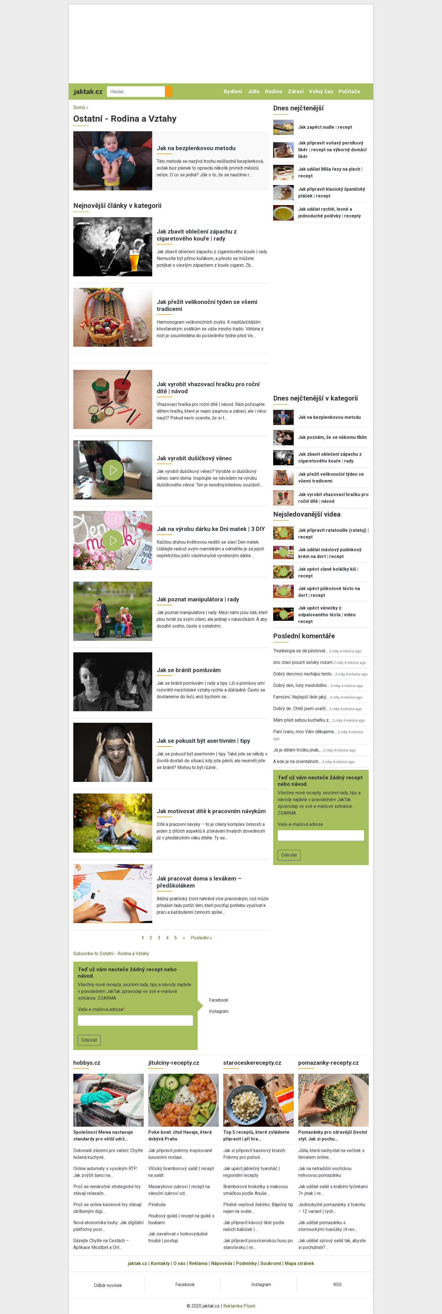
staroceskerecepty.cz (252, 1062)
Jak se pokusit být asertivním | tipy (203, 740)
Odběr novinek (108, 1285)
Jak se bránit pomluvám (189, 670)
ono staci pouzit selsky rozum (303, 662)
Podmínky (246, 1263)
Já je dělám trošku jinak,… (297, 750)
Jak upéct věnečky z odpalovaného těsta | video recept (327, 614)
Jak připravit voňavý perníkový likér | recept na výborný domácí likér (332, 149)
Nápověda (221, 1263)
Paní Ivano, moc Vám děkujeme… (305, 731)
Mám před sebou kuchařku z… (302, 720)
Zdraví (296, 91)
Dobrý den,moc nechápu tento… (303, 674)
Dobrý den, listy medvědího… (301, 685)
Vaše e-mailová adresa (100, 1009)
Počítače (349, 91)
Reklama (198, 1263)
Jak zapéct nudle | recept (325, 127)
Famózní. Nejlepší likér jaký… (301, 697)
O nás (179, 1263)
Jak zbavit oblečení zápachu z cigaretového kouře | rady (197, 235)
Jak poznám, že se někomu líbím (332, 437)
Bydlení (233, 91)
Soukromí (270, 1263)
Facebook (218, 1000)
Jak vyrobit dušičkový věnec (194, 458)
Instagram (219, 1011)
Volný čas (321, 91)
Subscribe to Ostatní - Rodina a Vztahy (111, 953)
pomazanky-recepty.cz (328, 1062)
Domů (79, 107)
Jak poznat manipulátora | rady (198, 599)
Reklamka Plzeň (239, 1306)
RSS (337, 1284)
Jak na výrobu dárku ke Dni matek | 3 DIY (211, 529)
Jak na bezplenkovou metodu (196, 148)
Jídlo (253, 91)
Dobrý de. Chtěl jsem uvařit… (300, 708)
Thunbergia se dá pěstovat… (300, 650)
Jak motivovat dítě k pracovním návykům (211, 811)
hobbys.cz (86, 1062)
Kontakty (160, 1263)
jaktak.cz (137, 1263)
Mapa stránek (299, 1263)
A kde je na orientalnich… (297, 761)
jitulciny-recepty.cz (173, 1062)
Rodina (273, 91)
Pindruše (157, 1204)
